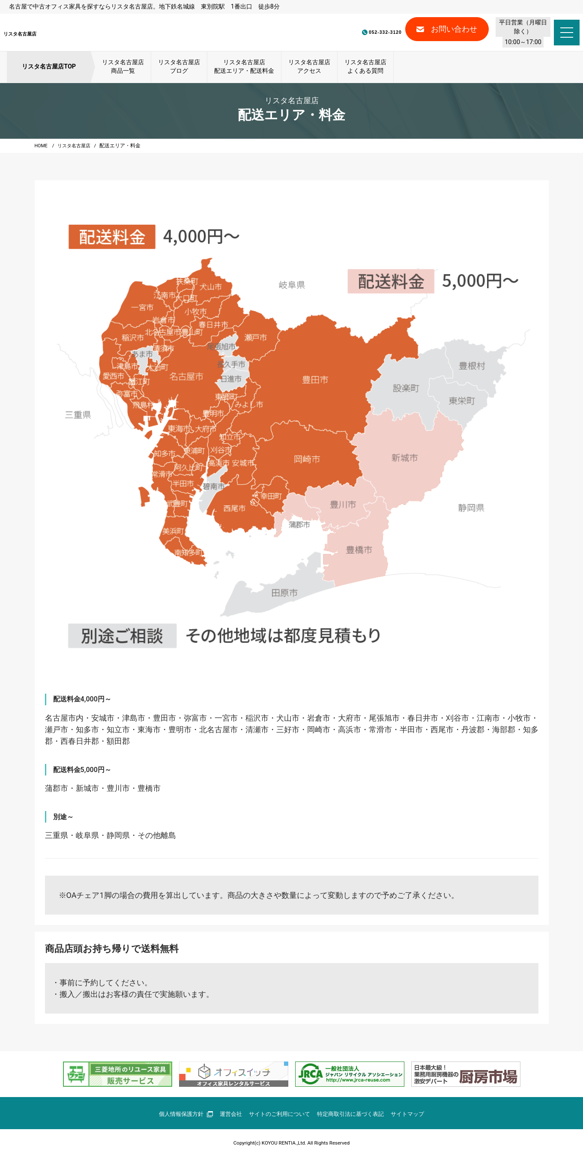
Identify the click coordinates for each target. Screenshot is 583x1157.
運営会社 (227, 1114)
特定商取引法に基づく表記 (354, 1114)
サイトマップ (415, 1114)
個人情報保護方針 (178, 1114)
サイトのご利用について (278, 1114)
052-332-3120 (340, 32)
